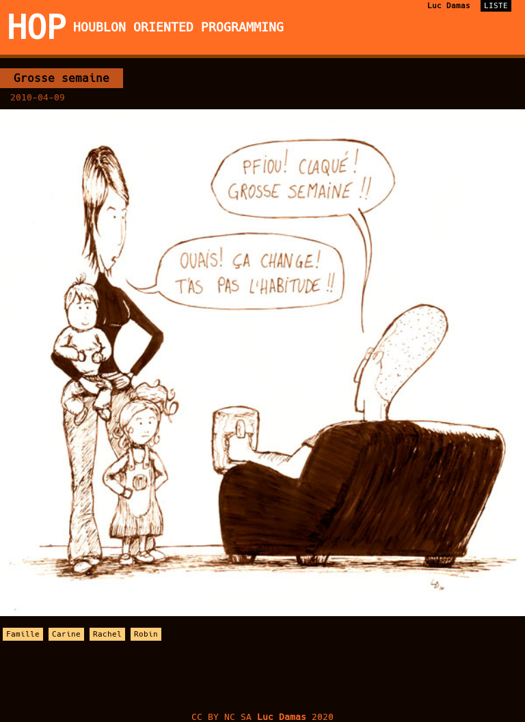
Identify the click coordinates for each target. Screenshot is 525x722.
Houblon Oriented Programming (178, 27)
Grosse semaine (61, 78)
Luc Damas (448, 5)
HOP (36, 27)
